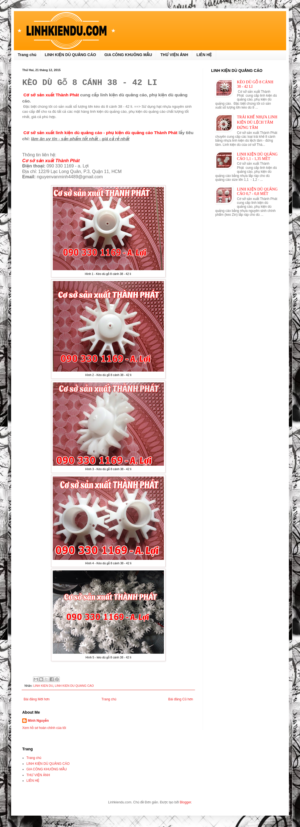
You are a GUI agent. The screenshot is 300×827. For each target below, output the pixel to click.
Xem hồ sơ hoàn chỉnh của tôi (44, 728)
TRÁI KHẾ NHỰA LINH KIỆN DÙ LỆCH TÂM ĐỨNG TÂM (257, 122)
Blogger (185, 802)
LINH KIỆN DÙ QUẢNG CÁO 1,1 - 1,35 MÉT (257, 156)
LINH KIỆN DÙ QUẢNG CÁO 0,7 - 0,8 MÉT (257, 191)
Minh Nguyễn (38, 721)
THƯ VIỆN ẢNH (174, 54)
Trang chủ (27, 54)
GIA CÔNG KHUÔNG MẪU (128, 54)
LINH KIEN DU (43, 685)
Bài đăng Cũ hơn (180, 699)
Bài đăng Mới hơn (36, 699)
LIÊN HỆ (204, 54)
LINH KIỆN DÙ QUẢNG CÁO (70, 54)
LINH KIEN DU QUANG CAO (74, 685)
